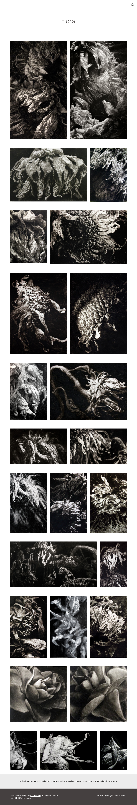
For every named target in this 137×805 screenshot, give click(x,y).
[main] (68, 21)
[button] (4, 5)
